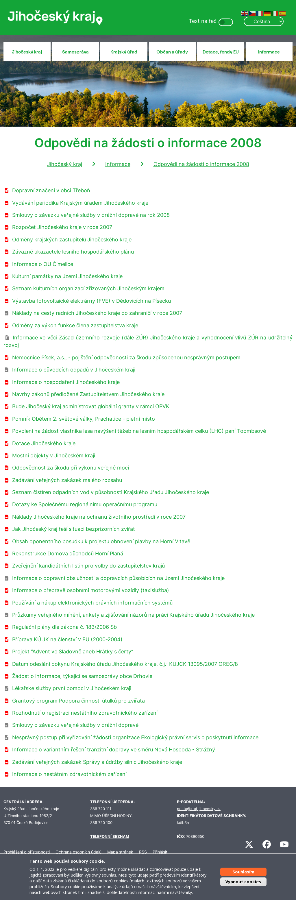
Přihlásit (160, 851)
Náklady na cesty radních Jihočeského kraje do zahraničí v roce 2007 (97, 313)
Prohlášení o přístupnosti (26, 851)
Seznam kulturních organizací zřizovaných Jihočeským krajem (88, 288)
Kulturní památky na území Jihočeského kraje (67, 276)
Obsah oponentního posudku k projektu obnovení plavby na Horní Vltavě (101, 541)
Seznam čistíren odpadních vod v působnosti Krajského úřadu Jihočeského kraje (110, 492)
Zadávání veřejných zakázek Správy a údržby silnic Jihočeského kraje (97, 762)
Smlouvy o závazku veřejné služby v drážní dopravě (75, 725)
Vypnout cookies (243, 881)
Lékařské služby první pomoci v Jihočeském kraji (71, 688)
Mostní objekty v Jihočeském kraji (53, 455)
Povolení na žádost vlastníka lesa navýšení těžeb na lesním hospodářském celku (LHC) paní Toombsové (139, 431)
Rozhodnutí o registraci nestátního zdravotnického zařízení (85, 713)
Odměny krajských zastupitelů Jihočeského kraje (72, 239)
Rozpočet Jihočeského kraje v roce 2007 (62, 227)
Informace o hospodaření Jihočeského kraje (66, 382)
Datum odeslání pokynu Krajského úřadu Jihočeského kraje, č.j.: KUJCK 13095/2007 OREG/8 (125, 664)
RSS (143, 851)
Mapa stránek (120, 851)
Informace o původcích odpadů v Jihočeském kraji (73, 370)
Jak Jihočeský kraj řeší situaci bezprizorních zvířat (73, 529)
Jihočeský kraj (27, 52)
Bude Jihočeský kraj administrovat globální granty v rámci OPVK (90, 406)
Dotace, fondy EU (221, 52)
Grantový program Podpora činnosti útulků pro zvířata (78, 701)
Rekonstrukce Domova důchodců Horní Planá (67, 553)
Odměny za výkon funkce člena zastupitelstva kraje (75, 325)
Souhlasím (243, 872)
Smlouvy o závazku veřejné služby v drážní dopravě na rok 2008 (91, 215)
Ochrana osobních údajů (78, 851)
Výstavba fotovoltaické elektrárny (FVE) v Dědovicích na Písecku (91, 301)
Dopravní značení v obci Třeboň (51, 190)
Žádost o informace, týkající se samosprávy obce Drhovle (82, 676)
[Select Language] (264, 21)
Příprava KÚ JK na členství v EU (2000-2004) (67, 639)
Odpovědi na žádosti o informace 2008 (201, 164)
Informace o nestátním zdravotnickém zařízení (69, 774)
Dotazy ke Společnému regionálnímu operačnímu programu (84, 504)
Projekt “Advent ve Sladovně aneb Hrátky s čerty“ (72, 651)
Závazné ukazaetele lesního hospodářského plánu (73, 252)
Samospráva (75, 52)
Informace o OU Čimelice (42, 264)
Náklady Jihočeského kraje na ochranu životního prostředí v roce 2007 (99, 517)
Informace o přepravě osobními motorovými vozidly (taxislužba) (90, 590)
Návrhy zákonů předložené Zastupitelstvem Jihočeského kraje (88, 394)
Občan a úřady (172, 52)
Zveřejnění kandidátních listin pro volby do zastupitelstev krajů (88, 566)
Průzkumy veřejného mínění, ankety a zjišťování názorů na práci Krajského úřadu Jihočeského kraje (133, 615)
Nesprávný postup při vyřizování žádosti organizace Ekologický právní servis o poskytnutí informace (135, 737)
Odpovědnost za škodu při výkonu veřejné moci (70, 468)
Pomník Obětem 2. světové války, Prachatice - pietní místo (83, 419)
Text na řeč (203, 21)
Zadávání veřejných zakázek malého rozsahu (67, 480)
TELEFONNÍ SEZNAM (109, 836)
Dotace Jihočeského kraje (43, 443)
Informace (269, 52)
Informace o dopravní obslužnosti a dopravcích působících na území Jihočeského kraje (118, 578)
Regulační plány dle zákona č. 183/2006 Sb (64, 627)
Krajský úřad (123, 52)
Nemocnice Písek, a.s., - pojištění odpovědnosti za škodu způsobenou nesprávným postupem (126, 357)
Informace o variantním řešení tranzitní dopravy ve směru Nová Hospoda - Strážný (113, 749)
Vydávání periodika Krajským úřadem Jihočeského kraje (80, 203)
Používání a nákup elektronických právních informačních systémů (92, 603)
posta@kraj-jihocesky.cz (199, 809)
